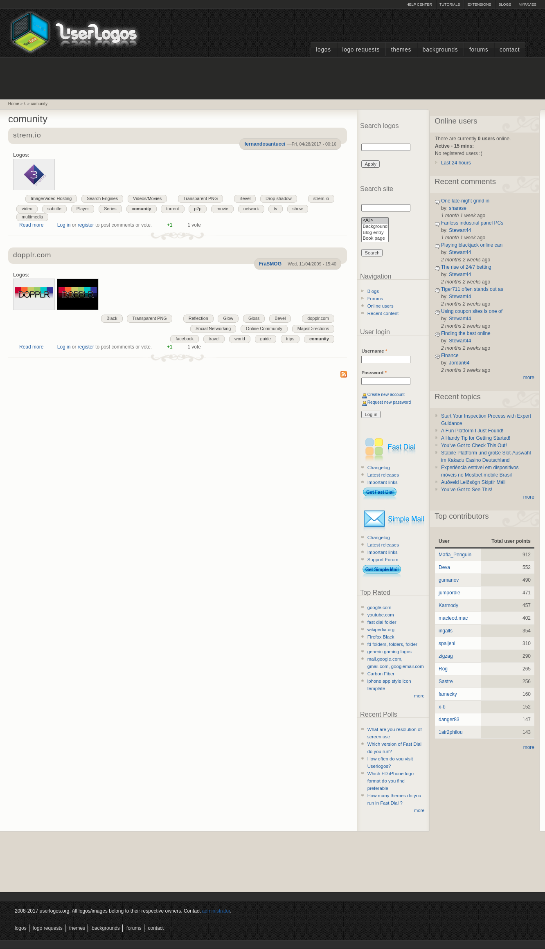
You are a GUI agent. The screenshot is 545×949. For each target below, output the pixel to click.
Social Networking (213, 328)
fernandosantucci (264, 144)
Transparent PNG (200, 198)
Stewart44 (460, 230)
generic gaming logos (389, 651)
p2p (197, 208)
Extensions (479, 4)
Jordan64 (459, 363)
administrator (216, 911)
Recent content (383, 313)
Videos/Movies (147, 198)
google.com (379, 607)
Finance (450, 355)
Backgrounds (440, 50)
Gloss (254, 318)
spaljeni (447, 643)
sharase (457, 208)
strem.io (27, 135)
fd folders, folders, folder (392, 644)
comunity (39, 103)
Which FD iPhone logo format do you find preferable (390, 781)
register (86, 225)
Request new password (389, 402)
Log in (64, 225)
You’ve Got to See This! (466, 489)
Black (111, 318)
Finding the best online (466, 333)
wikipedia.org (380, 629)
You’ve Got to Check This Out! (474, 445)
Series (110, 208)
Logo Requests (361, 50)
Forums (478, 50)
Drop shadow (279, 198)
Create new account (386, 394)
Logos (323, 50)
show (298, 208)
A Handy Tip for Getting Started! (475, 438)
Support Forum (383, 559)
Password (373, 372)
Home (13, 103)
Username (374, 351)
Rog (443, 669)
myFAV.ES (527, 4)
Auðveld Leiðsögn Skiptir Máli (473, 482)
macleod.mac (453, 618)
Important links (382, 482)
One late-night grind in (465, 201)
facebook (185, 338)
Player (83, 208)
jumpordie (449, 593)
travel (214, 338)
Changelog (378, 467)
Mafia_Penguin (455, 555)
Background (375, 227)
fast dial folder (381, 622)
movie (222, 208)
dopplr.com (32, 255)
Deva (444, 567)
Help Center (419, 4)
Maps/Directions (313, 328)
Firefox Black (380, 636)
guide (265, 338)
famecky (448, 694)
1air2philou (451, 732)
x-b (442, 707)
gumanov (449, 580)
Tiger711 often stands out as (472, 289)
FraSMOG (270, 264)
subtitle (54, 208)
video (27, 208)
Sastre (446, 681)
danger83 (449, 719)
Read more (31, 225)
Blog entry (375, 233)
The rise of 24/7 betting (466, 267)
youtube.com (380, 614)
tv (275, 208)
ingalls (446, 631)
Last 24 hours (456, 163)
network (251, 208)
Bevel (244, 198)
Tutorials (449, 4)
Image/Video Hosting (51, 198)
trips (290, 338)
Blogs (504, 4)
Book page (375, 239)
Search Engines (102, 198)
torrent (172, 208)
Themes (401, 50)
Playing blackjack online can (471, 245)
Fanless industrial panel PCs (472, 223)
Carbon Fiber (380, 673)
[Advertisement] (272, 77)
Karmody (448, 605)
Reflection (198, 318)
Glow (228, 318)
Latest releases (383, 474)
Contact (510, 50)
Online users (380, 306)
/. (25, 103)
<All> (375, 221)
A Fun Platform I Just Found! (472, 431)
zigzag (446, 656)
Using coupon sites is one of (471, 311)
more (419, 695)
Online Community (264, 328)
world (239, 338)
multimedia (32, 216)
